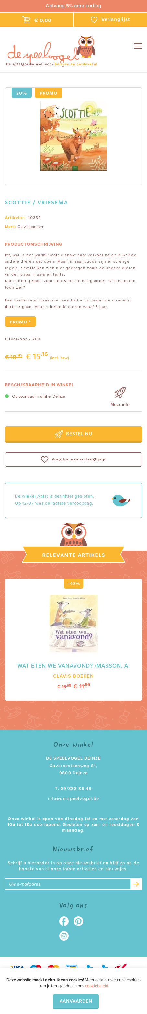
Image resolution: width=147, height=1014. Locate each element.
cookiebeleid (96, 985)
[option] (73, 136)
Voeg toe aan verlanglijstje (74, 459)
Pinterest (81, 921)
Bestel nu (73, 434)
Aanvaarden (76, 1001)
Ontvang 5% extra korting (73, 6)
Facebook (66, 921)
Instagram (66, 936)
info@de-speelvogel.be (73, 798)
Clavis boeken (30, 226)
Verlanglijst (110, 19)
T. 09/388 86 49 (73, 788)
